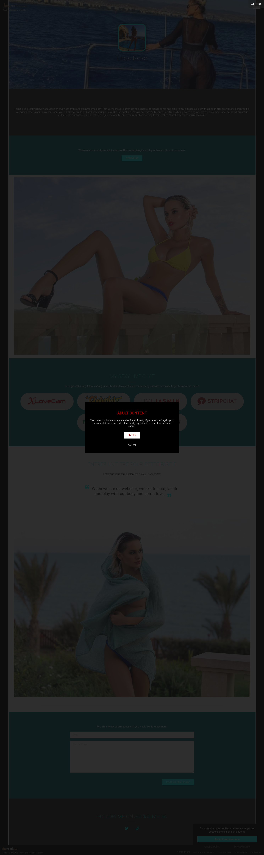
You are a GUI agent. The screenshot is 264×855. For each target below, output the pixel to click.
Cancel (132, 445)
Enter (132, 435)
